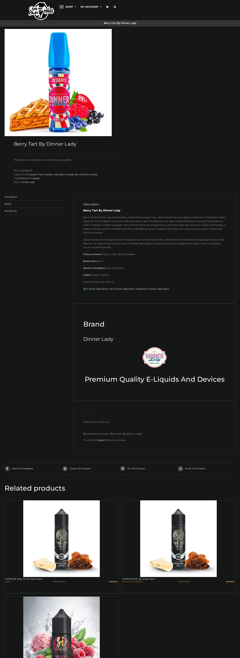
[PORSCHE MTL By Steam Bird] (178, 538)
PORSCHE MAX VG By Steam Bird (24, 579)
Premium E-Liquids (29, 178)
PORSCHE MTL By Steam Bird (138, 579)
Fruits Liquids (44, 174)
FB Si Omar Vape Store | (122, 288)
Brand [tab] (8, 203)
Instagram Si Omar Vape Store (152, 288)
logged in (102, 440)
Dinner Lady (28, 182)
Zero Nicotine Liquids (86, 174)
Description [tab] (11, 196)
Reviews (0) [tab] (11, 211)
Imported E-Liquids (63, 174)
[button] (115, 6)
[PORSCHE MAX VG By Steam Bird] (61, 538)
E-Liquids (31, 174)
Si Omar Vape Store (97, 288)
